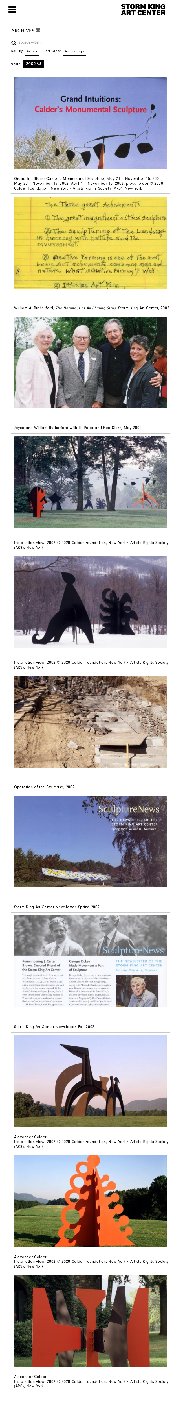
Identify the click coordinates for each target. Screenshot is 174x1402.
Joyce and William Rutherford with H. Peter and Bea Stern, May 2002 (78, 427)
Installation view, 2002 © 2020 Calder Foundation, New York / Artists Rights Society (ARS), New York (91, 545)
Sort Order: (65, 51)
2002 (33, 64)
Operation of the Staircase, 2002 (44, 787)
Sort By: (25, 51)
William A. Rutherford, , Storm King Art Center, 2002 (91, 308)
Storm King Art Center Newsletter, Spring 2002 (57, 907)
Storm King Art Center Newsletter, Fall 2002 (54, 1026)
